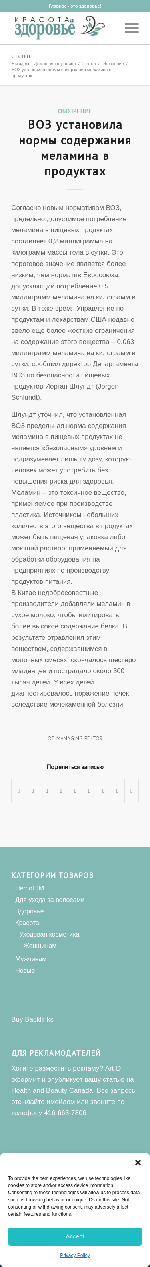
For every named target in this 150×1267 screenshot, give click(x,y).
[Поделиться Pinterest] (61, 791)
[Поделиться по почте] (131, 791)
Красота (27, 922)
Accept (75, 1236)
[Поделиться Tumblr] (89, 791)
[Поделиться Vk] (103, 791)
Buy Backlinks (32, 1019)
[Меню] (128, 28)
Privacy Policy (75, 1255)
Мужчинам (30, 959)
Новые (25, 970)
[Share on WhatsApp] (47, 791)
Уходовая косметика (49, 934)
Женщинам (39, 945)
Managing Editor (79, 738)
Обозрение (75, 111)
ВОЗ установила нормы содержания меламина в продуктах (75, 148)
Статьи (20, 56)
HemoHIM (29, 888)
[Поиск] (111, 28)
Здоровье (29, 911)
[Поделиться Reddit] (117, 791)
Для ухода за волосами (49, 899)
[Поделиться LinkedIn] (75, 791)
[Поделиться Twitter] (33, 791)
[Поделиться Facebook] (19, 791)
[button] (138, 1163)
